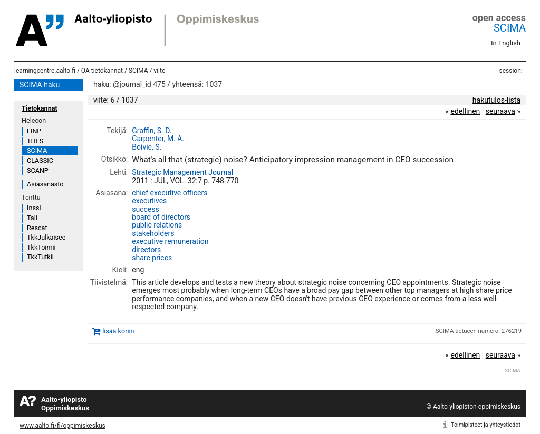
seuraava (500, 111)
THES (35, 141)
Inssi (34, 208)
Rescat (37, 228)
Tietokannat (39, 108)
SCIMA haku (40, 85)
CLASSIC (40, 160)
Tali (32, 218)
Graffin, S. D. (151, 130)
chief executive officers (169, 193)
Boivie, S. (146, 147)
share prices (152, 257)
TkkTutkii (40, 257)
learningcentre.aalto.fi (44, 70)
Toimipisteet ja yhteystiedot (485, 424)
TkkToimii (41, 247)
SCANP (38, 170)
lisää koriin (118, 331)
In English (505, 43)
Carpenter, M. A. (158, 138)
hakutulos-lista (496, 100)
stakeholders (153, 233)
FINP (34, 131)
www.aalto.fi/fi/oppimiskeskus (62, 425)
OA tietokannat (102, 70)
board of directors (161, 217)
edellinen (465, 111)
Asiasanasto (45, 184)
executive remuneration (170, 241)
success (145, 209)
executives (149, 200)
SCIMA (510, 28)
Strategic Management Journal (182, 172)
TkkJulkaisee (46, 237)
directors (146, 249)
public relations (157, 225)
